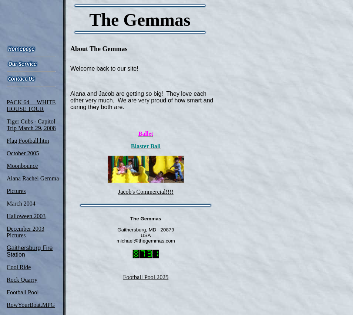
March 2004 (21, 203)
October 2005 (23, 153)
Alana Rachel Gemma (33, 178)
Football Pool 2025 (146, 277)
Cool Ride (19, 267)
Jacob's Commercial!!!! (146, 192)
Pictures (16, 191)
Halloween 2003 (26, 216)
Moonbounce (22, 166)
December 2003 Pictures (25, 232)
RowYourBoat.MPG (31, 305)
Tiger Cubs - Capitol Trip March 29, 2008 (31, 124)
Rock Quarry (22, 280)
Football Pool (23, 292)
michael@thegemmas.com (146, 241)
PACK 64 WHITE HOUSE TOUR (31, 105)
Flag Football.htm (28, 141)
